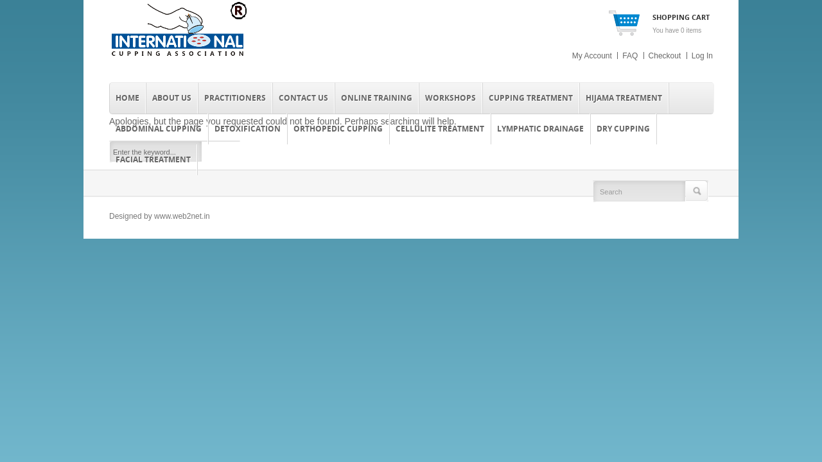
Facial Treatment (153, 159)
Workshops (450, 97)
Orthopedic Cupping (338, 128)
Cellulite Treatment (440, 128)
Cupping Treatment (531, 97)
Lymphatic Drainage (540, 128)
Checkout (665, 55)
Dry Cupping (623, 128)
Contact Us (303, 97)
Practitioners (235, 97)
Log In (702, 55)
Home (127, 97)
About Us (171, 97)
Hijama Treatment (624, 97)
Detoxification (247, 128)
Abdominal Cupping (159, 128)
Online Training (376, 97)
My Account (592, 55)
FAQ (630, 55)
